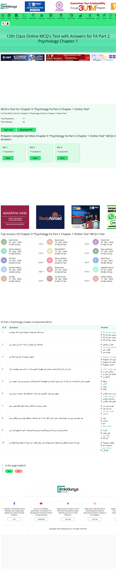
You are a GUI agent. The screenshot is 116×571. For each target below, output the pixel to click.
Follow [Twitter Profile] (68, 519)
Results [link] (80, 16)
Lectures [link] (42, 16)
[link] (39, 6)
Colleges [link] (16, 16)
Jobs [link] (98, 16)
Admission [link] (32, 16)
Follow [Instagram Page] (95, 519)
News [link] (9, 16)
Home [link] (3, 16)
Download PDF (26, 130)
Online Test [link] (51, 16)
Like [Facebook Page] (14, 519)
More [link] (110, 16)
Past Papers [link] (61, 16)
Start (8, 158)
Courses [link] (24, 16)
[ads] (15, 217)
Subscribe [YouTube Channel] (41, 519)
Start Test (8, 130)
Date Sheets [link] (71, 16)
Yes (9, 471)
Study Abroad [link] (89, 16)
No (18, 471)
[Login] (8, 23)
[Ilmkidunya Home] (13, 6)
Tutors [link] (104, 16)
